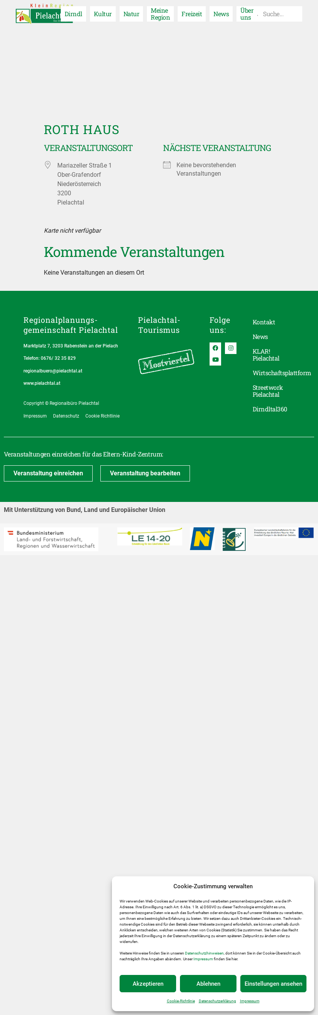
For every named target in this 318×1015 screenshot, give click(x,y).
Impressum (203, 959)
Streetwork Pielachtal (268, 390)
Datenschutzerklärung (217, 1001)
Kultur (103, 14)
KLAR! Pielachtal (266, 354)
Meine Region (160, 13)
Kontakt (264, 322)
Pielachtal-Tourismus (159, 325)
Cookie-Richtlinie (181, 1001)
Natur (131, 14)
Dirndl (73, 14)
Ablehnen (208, 983)
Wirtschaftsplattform (274, 373)
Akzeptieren (148, 983)
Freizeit (191, 14)
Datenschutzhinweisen (204, 953)
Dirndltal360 (270, 409)
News (221, 14)
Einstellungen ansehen (273, 983)
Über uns (246, 13)
